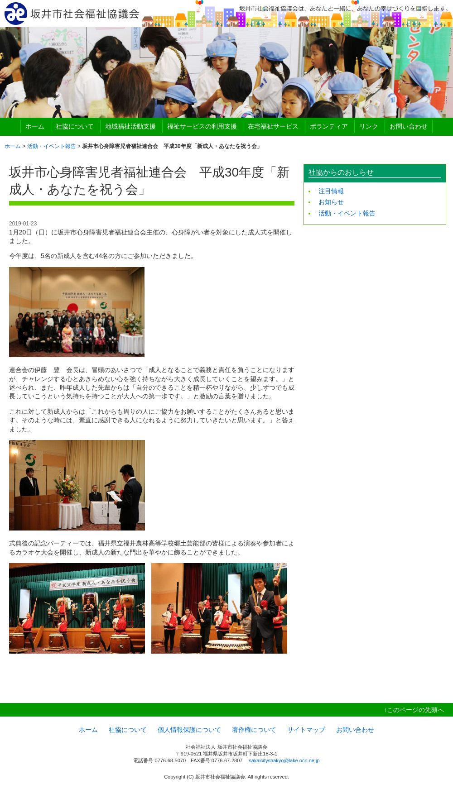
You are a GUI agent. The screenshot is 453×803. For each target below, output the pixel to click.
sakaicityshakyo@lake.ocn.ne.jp (284, 760)
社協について (75, 126)
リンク (368, 126)
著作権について (254, 729)
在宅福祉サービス (273, 126)
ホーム (34, 126)
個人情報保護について (189, 729)
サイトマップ (306, 729)
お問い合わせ (409, 126)
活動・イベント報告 (51, 146)
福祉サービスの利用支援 (202, 126)
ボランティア (329, 126)
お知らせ (331, 202)
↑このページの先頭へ (414, 709)
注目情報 (331, 191)
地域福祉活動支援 (130, 126)
